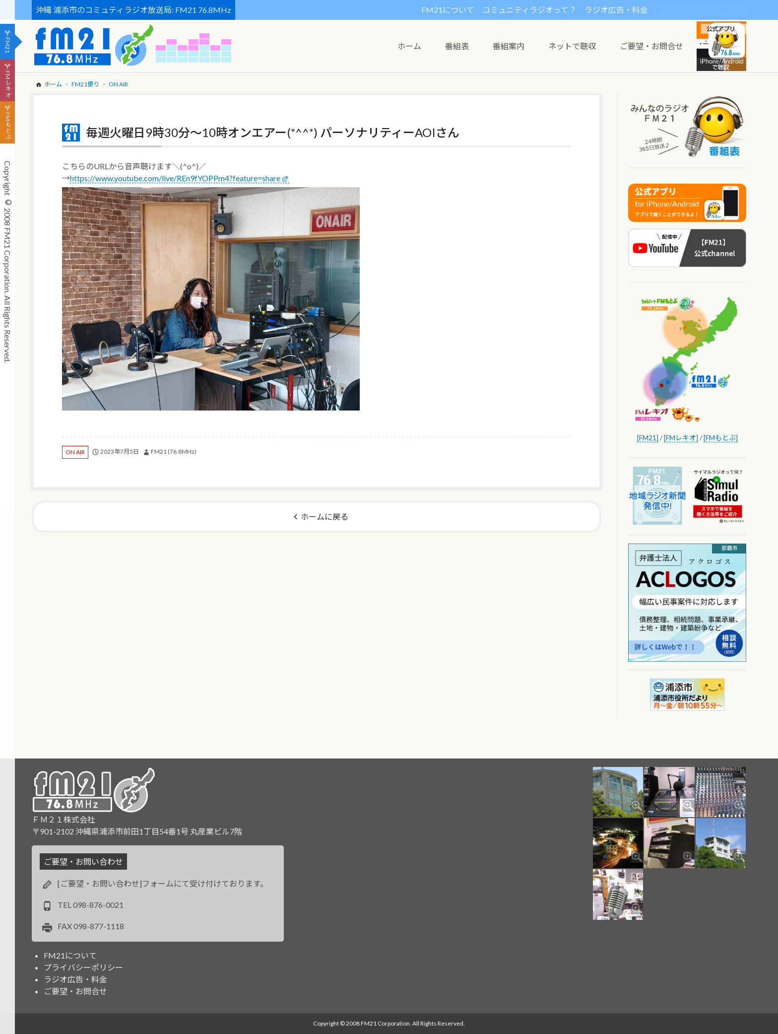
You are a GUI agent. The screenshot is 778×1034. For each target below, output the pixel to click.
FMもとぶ (7, 126)
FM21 (7, 45)
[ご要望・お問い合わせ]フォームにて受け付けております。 (163, 883)
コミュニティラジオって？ (529, 9)
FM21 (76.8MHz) (173, 451)
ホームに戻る (324, 516)
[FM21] (647, 437)
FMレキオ (7, 83)
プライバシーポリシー (83, 967)
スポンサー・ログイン (704, 9)
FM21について (447, 9)
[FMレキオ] (681, 437)
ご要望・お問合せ (75, 991)
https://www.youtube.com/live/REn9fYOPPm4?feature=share (175, 178)
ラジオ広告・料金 (616, 9)
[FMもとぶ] (721, 437)
